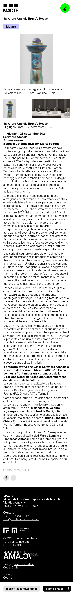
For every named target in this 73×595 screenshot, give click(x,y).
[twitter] (13, 478)
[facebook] (6, 478)
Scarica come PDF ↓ (16, 470)
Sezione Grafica (24, 564)
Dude (14, 567)
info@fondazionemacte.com (21, 519)
